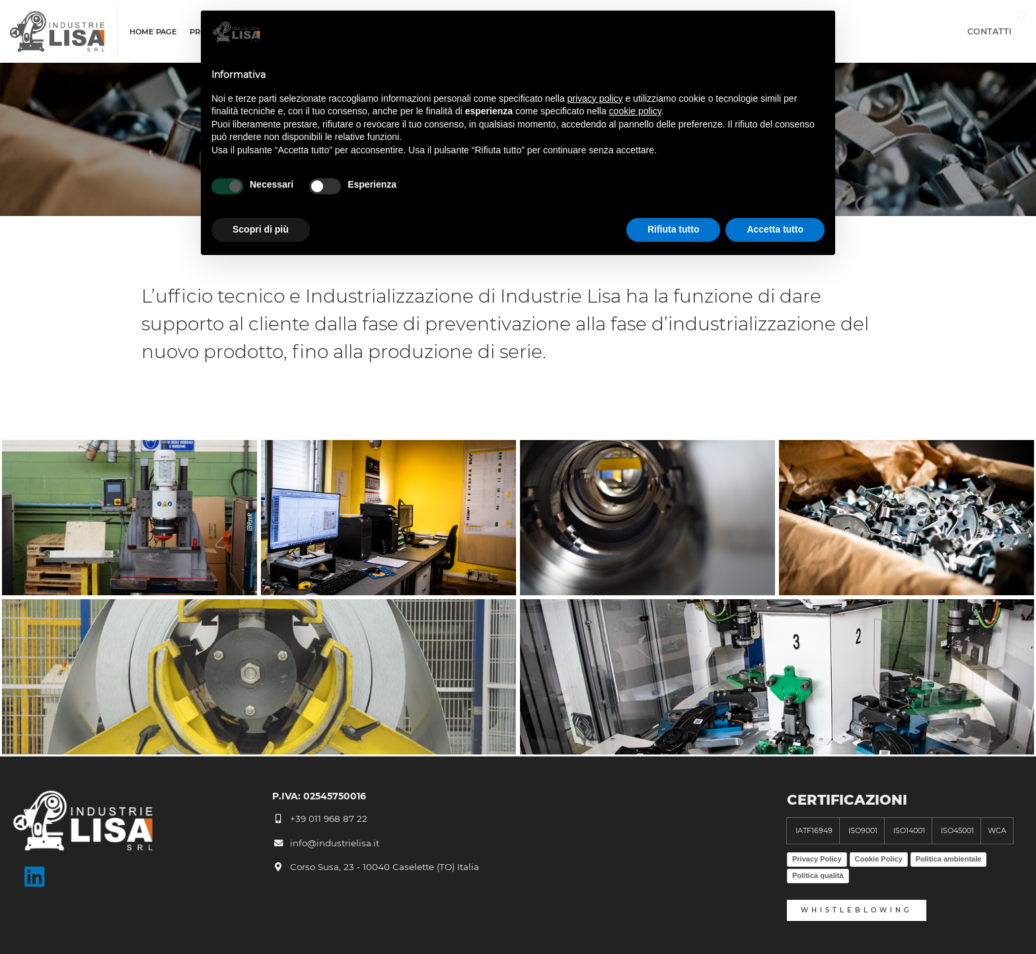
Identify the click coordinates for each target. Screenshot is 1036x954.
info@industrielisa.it (325, 843)
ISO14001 (908, 830)
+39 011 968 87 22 (319, 818)
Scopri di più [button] (261, 229)
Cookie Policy (879, 859)
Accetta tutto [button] (775, 229)
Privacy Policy (817, 859)
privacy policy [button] (595, 98)
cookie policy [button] (635, 111)
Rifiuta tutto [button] (674, 229)
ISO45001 (956, 830)
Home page (153, 32)
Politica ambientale (949, 859)
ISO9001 (861, 830)
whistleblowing (856, 910)
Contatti (996, 31)
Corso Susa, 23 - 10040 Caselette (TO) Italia (375, 867)
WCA (997, 830)
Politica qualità (818, 875)
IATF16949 (813, 830)
